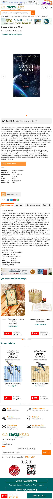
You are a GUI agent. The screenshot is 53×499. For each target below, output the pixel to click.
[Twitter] (26, 462)
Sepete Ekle (39, 495)
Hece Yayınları (13, 386)
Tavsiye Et (46, 205)
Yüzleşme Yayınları (12, 35)
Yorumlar (19, 205)
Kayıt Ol (46, 452)
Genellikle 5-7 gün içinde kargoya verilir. (19, 121)
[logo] (12, 8)
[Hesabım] (42, 8)
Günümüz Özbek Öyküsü (40, 384)
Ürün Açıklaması (7, 205)
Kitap (11, 16)
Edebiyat (17, 16)
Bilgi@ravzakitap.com (39, 427)
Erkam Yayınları (40, 324)
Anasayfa (4, 16)
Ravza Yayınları (13, 326)
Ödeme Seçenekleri (32, 205)
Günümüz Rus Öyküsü (12, 384)
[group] (26, 75)
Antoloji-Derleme (27, 16)
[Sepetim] (50, 8)
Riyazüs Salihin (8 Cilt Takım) (40, 319)
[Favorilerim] (46, 8)
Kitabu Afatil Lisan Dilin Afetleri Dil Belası (13, 320)
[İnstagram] (30, 462)
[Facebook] (22, 462)
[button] (26, 115)
